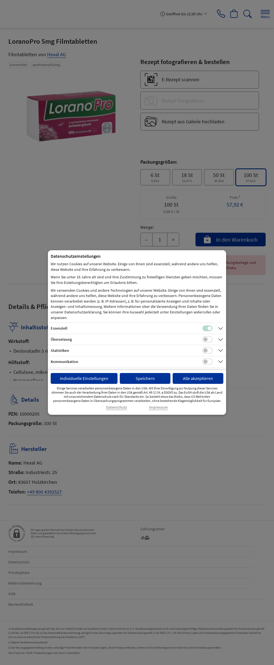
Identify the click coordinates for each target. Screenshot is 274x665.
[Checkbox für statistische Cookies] (207, 350)
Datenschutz (116, 407)
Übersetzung (61, 339)
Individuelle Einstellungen (84, 378)
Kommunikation (64, 361)
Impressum (158, 407)
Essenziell (59, 328)
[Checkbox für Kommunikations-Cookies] (207, 362)
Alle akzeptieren (198, 378)
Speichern (145, 378)
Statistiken (60, 350)
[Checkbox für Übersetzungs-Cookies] (207, 339)
